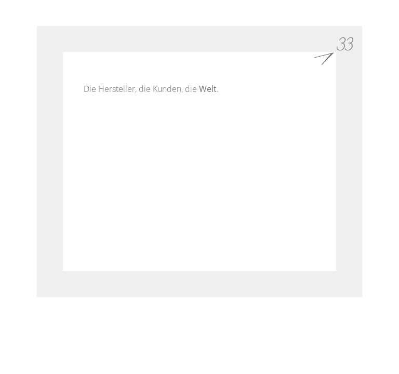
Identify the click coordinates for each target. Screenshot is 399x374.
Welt (208, 89)
